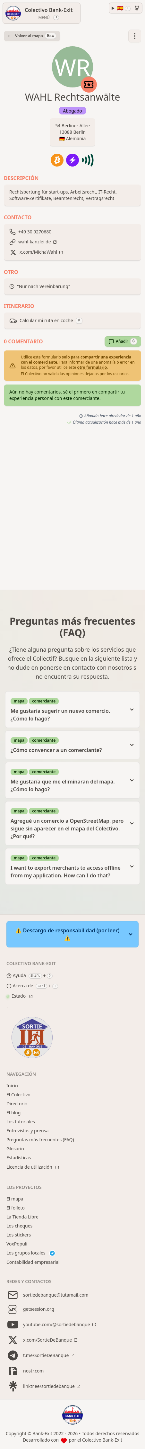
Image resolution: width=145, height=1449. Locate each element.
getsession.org (30, 1309)
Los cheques (19, 1226)
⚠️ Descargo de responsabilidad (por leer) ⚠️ (67, 934)
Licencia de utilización (29, 1167)
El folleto (15, 1208)
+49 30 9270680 (34, 232)
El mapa (14, 1199)
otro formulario (92, 367)
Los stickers (18, 1235)
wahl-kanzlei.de (34, 242)
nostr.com (25, 1370)
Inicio (12, 1085)
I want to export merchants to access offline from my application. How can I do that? (67, 866)
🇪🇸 (124, 8)
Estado (16, 996)
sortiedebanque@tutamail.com (47, 1295)
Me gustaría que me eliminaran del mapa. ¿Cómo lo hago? (67, 780)
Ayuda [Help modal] (16, 976)
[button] (134, 36)
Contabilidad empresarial (32, 1262)
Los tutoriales (20, 1121)
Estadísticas (18, 1158)
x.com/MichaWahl (38, 252)
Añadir (123, 341)
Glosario (15, 1149)
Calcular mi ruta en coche (45, 320)
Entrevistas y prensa (27, 1131)
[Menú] (42, 13)
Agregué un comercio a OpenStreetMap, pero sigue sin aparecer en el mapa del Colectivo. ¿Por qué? (67, 823)
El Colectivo (18, 1094)
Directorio (16, 1103)
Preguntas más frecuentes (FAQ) (40, 1140)
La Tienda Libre (22, 1217)
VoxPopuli (16, 1244)
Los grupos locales (30, 1253)
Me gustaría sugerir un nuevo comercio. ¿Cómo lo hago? (67, 709)
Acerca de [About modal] (19, 986)
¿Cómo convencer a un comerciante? (67, 745)
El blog (13, 1112)
